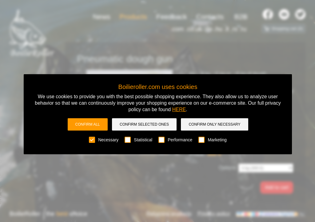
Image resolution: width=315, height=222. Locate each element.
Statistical (138, 140)
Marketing (212, 140)
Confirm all (87, 124)
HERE (179, 109)
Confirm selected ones (144, 124)
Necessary (103, 140)
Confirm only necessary (214, 124)
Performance (175, 140)
